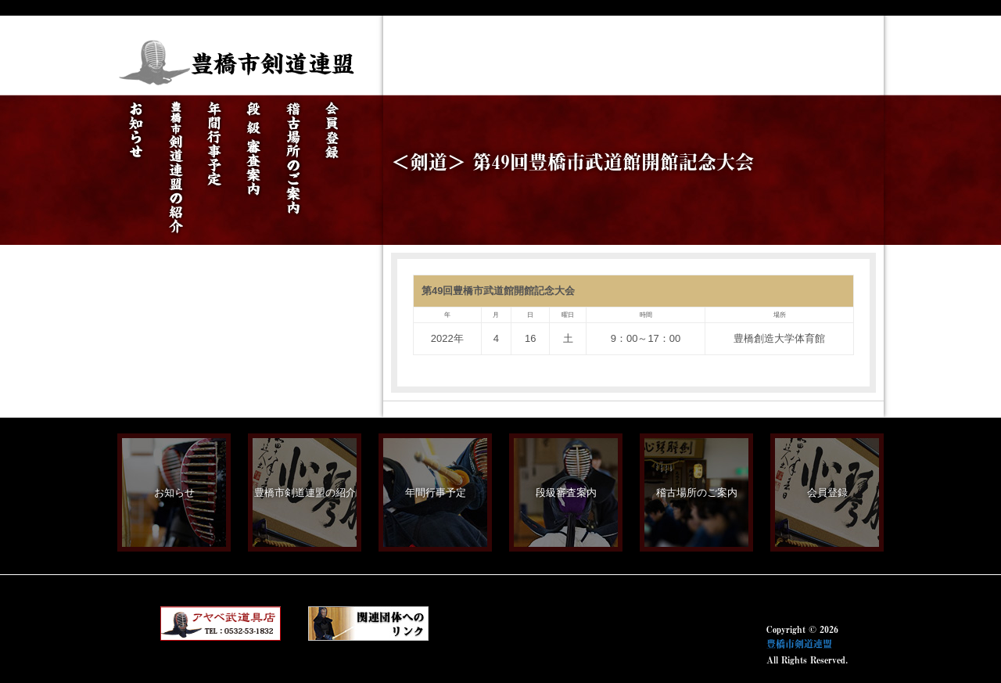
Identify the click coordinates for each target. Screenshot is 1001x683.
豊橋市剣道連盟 (799, 644)
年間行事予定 (435, 492)
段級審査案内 (566, 492)
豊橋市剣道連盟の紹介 (305, 492)
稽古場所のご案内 (696, 492)
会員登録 (827, 492)
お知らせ (174, 492)
